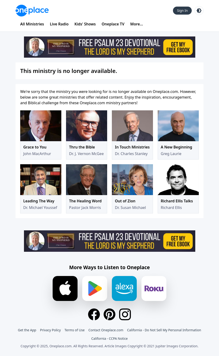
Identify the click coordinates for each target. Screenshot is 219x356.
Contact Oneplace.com (105, 330)
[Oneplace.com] (32, 10)
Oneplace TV (113, 24)
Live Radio (59, 24)
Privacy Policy (50, 330)
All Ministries (32, 24)
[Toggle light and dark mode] (199, 10)
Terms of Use (75, 330)
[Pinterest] (109, 314)
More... (136, 24)
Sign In (182, 10)
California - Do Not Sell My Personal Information (164, 330)
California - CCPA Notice (109, 338)
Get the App (27, 330)
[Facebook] (94, 314)
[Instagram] (125, 314)
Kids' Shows (85, 24)
